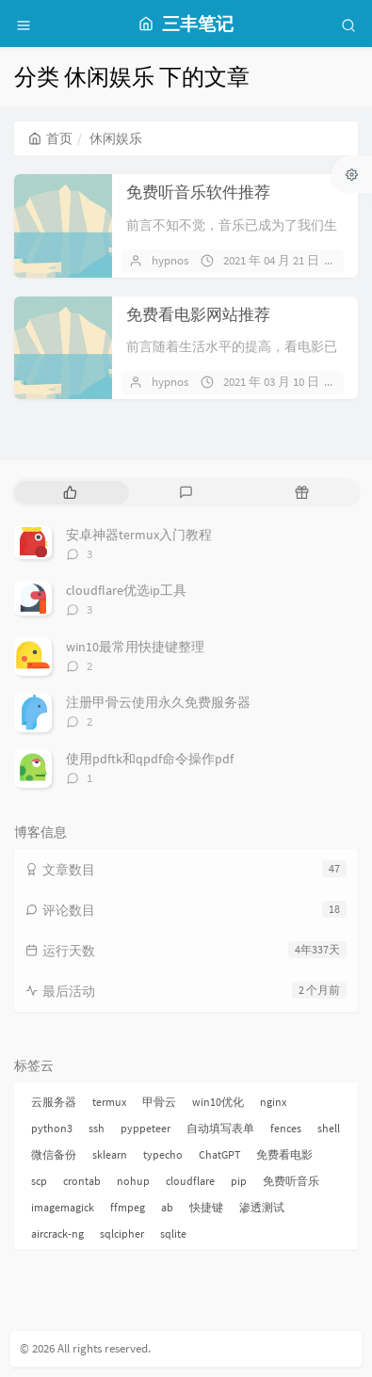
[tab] (70, 492)
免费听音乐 (291, 1181)
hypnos (170, 260)
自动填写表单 (220, 1128)
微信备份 (53, 1154)
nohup (133, 1181)
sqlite (173, 1233)
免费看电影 (284, 1154)
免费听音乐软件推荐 (198, 192)
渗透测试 (261, 1207)
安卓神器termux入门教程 (139, 534)
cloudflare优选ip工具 (126, 590)
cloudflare (190, 1181)
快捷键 (206, 1207)
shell (328, 1128)
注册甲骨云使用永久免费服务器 (158, 702)
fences (285, 1128)
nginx (273, 1102)
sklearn (109, 1154)
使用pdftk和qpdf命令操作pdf (150, 758)
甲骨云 (159, 1102)
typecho (163, 1154)
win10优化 (218, 1102)
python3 (52, 1128)
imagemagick (62, 1207)
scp (39, 1181)
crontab (82, 1181)
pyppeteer (145, 1128)
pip (239, 1181)
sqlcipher (122, 1233)
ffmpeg (127, 1207)
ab (167, 1207)
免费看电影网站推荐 (198, 314)
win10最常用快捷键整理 (135, 646)
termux (109, 1102)
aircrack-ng (57, 1233)
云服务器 (53, 1102)
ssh (97, 1128)
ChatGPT (219, 1154)
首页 (50, 138)
